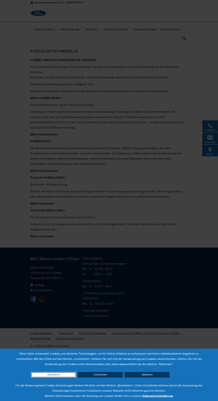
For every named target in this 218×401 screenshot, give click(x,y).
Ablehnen (147, 374)
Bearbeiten (53, 374)
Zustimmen (100, 374)
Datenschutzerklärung (157, 396)
